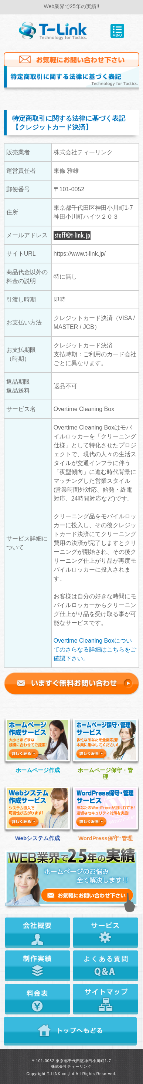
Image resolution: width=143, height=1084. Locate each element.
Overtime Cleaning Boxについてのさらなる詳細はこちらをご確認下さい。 (95, 649)
